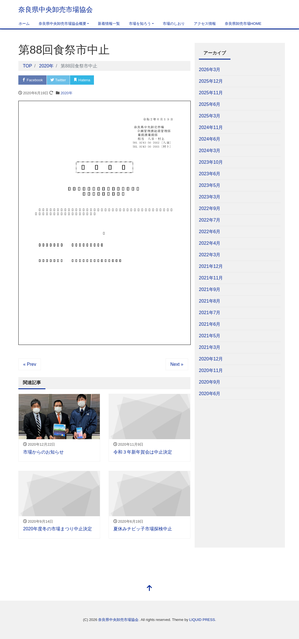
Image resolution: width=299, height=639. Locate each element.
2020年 (66, 93)
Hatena (82, 80)
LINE (128, 80)
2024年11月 (211, 127)
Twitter (58, 80)
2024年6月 (210, 139)
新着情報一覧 (109, 23)
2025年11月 (211, 92)
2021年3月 (210, 347)
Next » (176, 364)
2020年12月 (211, 358)
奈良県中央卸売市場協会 (55, 9)
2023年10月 (211, 162)
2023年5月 (210, 185)
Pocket (106, 80)
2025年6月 (210, 104)
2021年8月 (210, 301)
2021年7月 (210, 312)
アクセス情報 (205, 23)
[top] (149, 588)
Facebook (32, 80)
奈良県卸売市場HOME (243, 23)
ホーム (24, 23)
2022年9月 (210, 208)
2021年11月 (211, 277)
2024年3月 (210, 150)
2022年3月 (210, 254)
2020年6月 (210, 393)
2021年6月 (210, 324)
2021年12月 (211, 266)
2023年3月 (210, 196)
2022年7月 (210, 220)
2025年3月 (210, 115)
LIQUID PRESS (202, 620)
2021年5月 (210, 335)
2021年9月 (210, 289)
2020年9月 (210, 382)
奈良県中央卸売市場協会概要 (62, 23)
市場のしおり (174, 23)
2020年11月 (211, 370)
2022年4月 (210, 243)
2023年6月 (210, 173)
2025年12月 (211, 81)
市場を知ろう (140, 23)
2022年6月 (210, 231)
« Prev (29, 364)
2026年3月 (210, 69)
